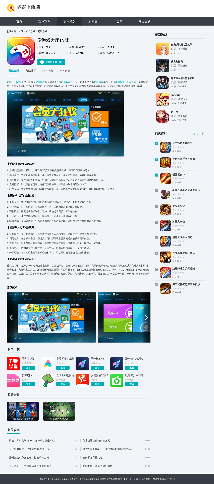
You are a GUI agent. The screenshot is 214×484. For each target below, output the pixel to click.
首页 (19, 21)
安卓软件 (44, 21)
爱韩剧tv (27, 375)
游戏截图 (30, 70)
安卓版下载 (51, 62)
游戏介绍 (13, 70)
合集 (120, 21)
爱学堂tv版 (28, 358)
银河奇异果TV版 (134, 375)
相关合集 (65, 70)
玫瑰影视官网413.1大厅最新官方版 (99, 375)
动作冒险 (131, 82)
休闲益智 (119, 82)
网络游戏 (42, 31)
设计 (59, 82)
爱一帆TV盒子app (134, 358)
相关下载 (47, 70)
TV (19, 82)
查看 (28, 367)
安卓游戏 (69, 21)
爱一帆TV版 (98, 358)
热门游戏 (98, 82)
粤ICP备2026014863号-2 (163, 479)
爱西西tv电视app (65, 375)
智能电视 (40, 82)
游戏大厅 (13, 82)
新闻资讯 (94, 21)
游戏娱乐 (68, 82)
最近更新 (145, 21)
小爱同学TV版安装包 (65, 358)
